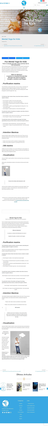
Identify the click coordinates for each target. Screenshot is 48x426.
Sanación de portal (30, 407)
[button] (47, 5)
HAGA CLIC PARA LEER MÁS (10, 389)
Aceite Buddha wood (31, 405)
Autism (20, 416)
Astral (21, 414)
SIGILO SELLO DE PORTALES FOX (42, 386)
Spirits (21, 407)
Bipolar (20, 418)
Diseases (20, 405)
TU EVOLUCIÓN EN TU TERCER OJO (26, 386)
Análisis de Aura (31, 403)
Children (20, 403)
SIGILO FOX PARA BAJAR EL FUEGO (10, 386)
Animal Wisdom (21, 412)
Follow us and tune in (42, 2)
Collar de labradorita (31, 412)
